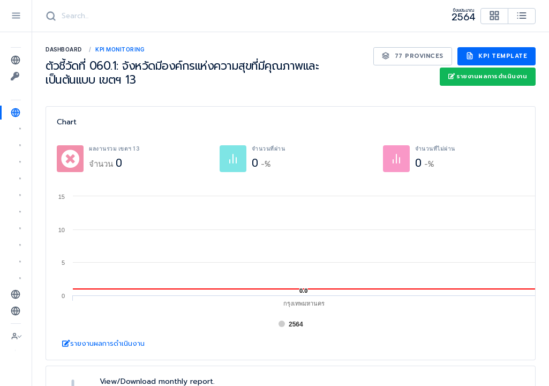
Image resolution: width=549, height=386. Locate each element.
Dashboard (64, 49)
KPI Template (497, 56)
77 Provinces (412, 56)
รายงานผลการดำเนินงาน (487, 76)
